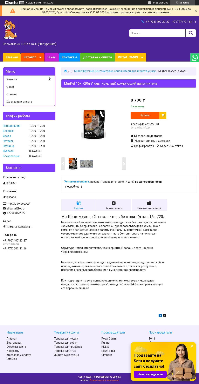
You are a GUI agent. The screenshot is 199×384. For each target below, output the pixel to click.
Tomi (152, 338)
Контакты (69, 57)
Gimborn (106, 354)
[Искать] (190, 33)
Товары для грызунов (68, 346)
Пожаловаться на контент (104, 380)
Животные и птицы (66, 354)
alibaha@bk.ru (15, 208)
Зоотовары (14, 342)
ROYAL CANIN (128, 57)
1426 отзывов (160, 2)
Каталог (30, 57)
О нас (51, 57)
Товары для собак (65, 342)
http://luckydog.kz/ (18, 203)
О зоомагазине (16, 346)
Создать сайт (33, 2)
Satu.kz (117, 376)
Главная (12, 57)
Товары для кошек (66, 338)
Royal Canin (108, 338)
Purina (105, 342)
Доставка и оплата (97, 57)
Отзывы (11, 94)
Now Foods (108, 350)
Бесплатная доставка (148, 135)
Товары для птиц (65, 350)
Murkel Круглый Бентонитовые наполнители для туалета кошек (115, 71)
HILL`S (105, 346)
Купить (145, 115)
